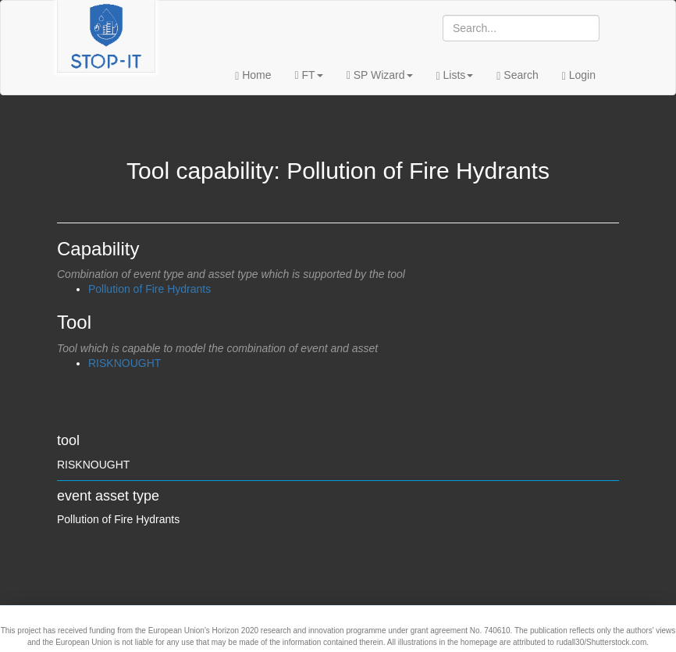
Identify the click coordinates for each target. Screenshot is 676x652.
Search (517, 75)
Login (579, 75)
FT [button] (309, 75)
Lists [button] (455, 75)
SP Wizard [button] (380, 75)
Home (253, 75)
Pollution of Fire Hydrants (149, 289)
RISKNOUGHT (124, 363)
